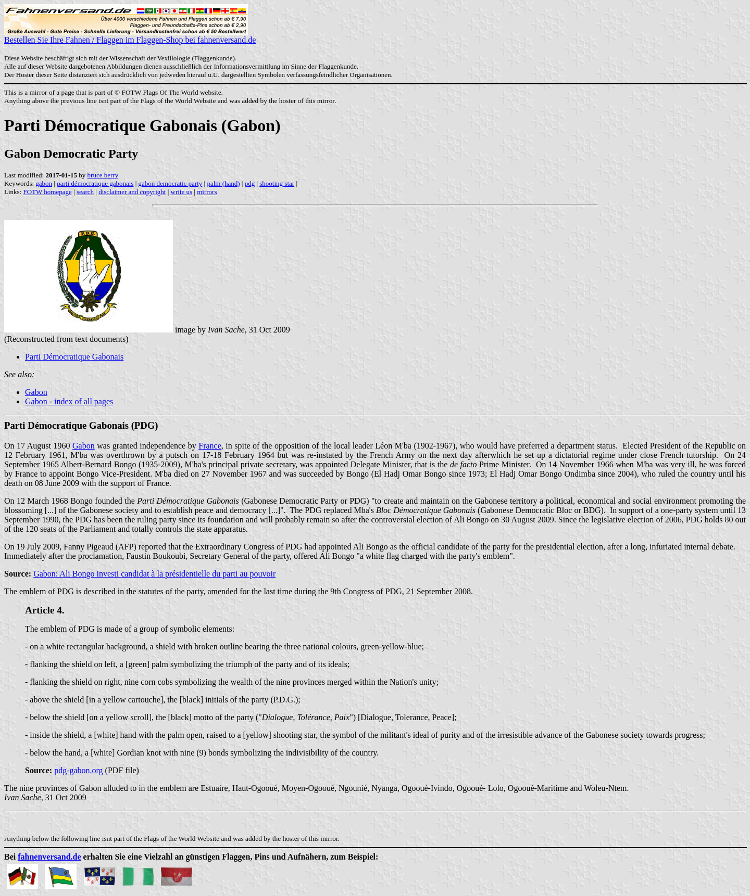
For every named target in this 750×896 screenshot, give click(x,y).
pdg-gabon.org (78, 770)
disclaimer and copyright (132, 192)
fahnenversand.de (49, 856)
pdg (250, 183)
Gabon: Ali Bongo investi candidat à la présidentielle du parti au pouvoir (154, 573)
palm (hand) (223, 183)
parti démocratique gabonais (95, 183)
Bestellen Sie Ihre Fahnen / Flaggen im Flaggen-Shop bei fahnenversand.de (130, 36)
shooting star (276, 183)
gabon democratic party (171, 183)
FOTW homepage (47, 192)
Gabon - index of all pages (69, 401)
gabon (43, 183)
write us (182, 192)
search (85, 192)
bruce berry (103, 175)
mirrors (207, 192)
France (209, 445)
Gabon (36, 392)
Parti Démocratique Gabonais (74, 356)
